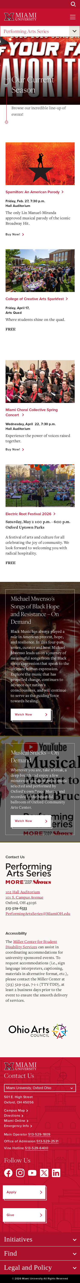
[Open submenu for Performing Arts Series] (74, 31)
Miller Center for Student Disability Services (31, 944)
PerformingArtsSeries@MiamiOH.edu (38, 913)
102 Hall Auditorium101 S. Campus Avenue (25, 894)
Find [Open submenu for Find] (10, 1253)
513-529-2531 (47, 1141)
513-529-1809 (39, 1134)
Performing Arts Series (26, 31)
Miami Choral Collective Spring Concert (32, 412)
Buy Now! (13, 234)
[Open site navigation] (73, 17)
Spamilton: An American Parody (33, 192)
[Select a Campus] (40, 1088)
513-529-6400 (36, 1148)
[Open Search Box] (73, 4)
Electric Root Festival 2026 (28, 514)
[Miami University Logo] (20, 17)
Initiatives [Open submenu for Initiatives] (18, 1239)
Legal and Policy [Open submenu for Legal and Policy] (28, 1267)
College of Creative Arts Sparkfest (35, 298)
